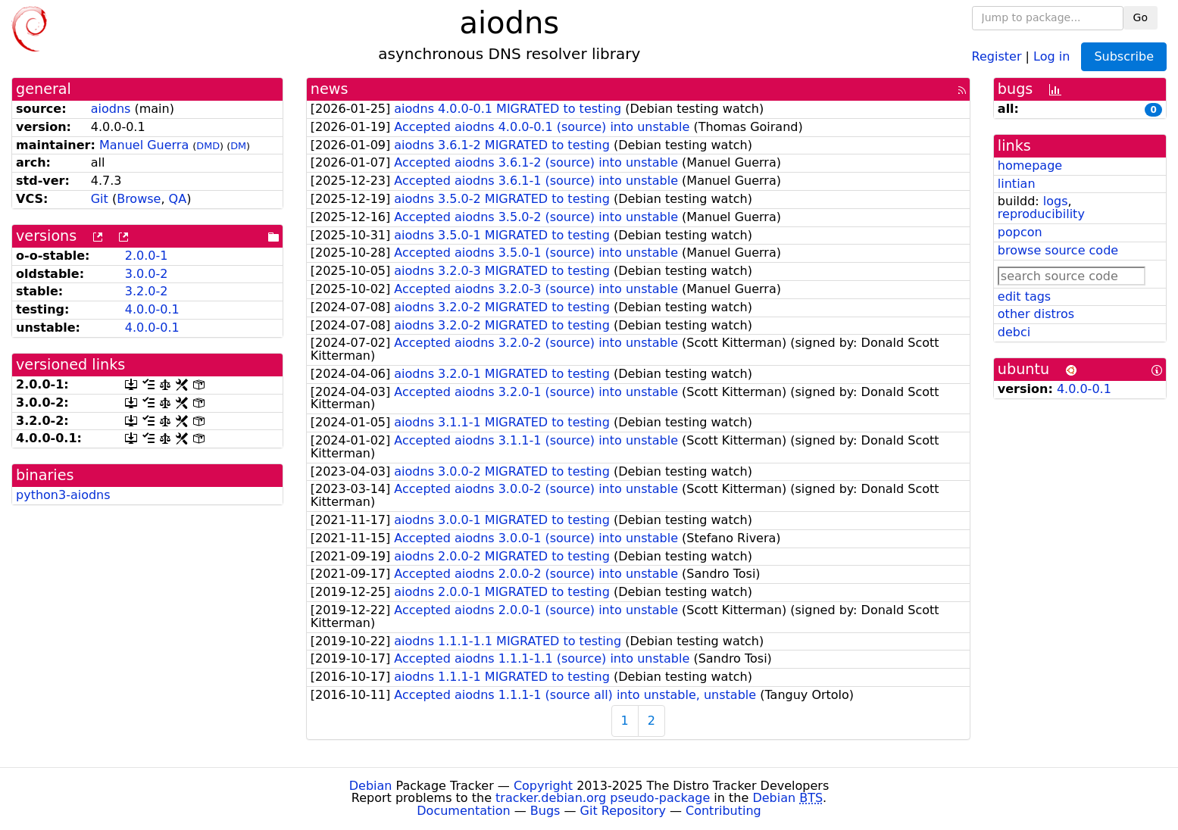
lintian (1017, 183)
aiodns (111, 108)
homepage (1030, 165)
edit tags (1024, 296)
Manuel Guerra (144, 145)
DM (238, 145)
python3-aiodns (63, 495)
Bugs (545, 810)
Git (99, 199)
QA (178, 199)
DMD (208, 145)
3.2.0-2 (146, 291)
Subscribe (1124, 56)
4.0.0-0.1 (152, 309)
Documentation (463, 810)
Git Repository (623, 810)
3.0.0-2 (146, 274)
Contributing (723, 810)
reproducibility (1041, 214)
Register (997, 55)
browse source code (1058, 250)
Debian (370, 786)
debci (1014, 332)
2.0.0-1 (146, 255)
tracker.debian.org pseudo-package (602, 798)
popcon (1020, 232)
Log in (1051, 55)
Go (1140, 17)
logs (1055, 201)
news (329, 89)
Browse (139, 199)
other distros (1036, 314)
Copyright (543, 786)
